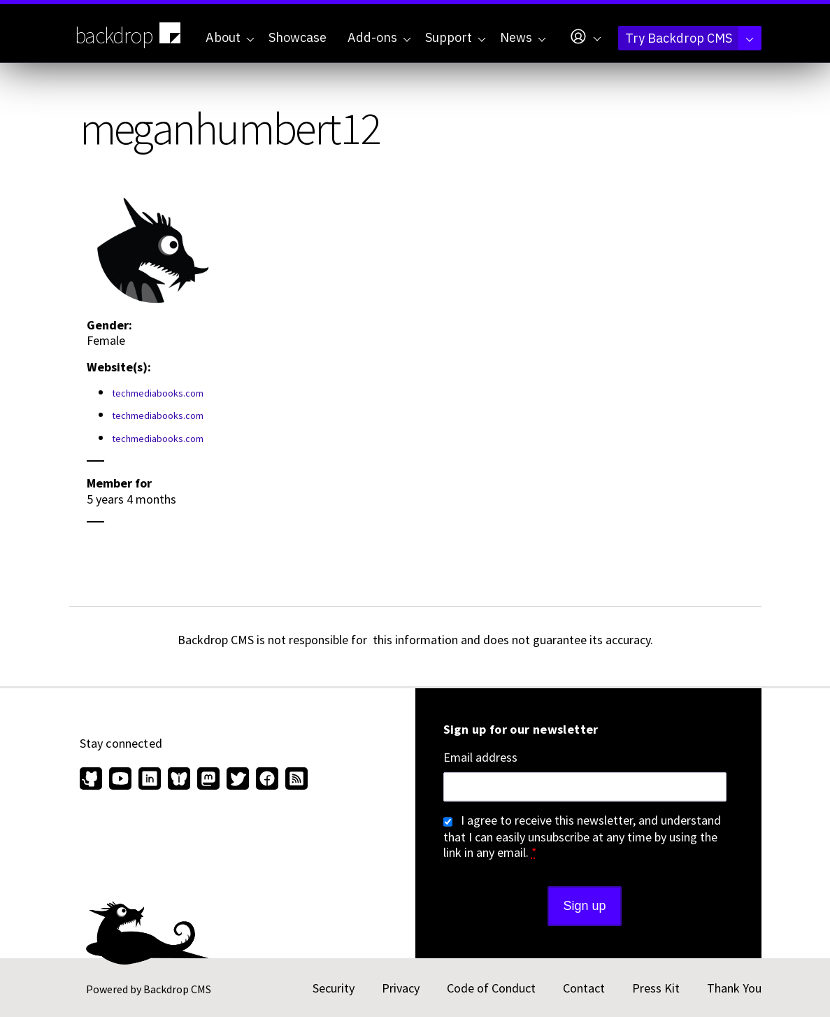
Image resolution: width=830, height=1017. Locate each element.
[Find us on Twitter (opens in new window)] (237, 780)
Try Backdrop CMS (689, 38)
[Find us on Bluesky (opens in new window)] (179, 780)
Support (455, 37)
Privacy (401, 988)
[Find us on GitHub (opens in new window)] (93, 780)
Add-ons (379, 37)
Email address (480, 757)
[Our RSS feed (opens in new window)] (295, 780)
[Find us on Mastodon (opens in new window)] (208, 780)
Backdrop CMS (177, 989)
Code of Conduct (491, 988)
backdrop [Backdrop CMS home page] (130, 34)
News (523, 37)
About (230, 37)
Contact (584, 988)
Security (334, 988)
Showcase (298, 37)
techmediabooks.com (157, 393)
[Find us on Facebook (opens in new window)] (267, 780)
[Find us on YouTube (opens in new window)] (120, 780)
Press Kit (656, 988)
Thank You (734, 988)
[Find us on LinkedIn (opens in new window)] (149, 780)
